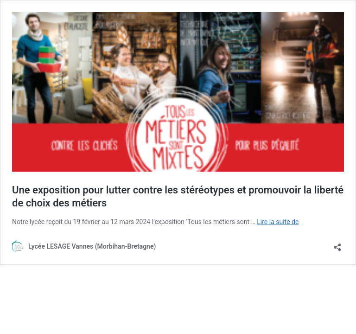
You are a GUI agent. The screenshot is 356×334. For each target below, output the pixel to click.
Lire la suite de (278, 221)
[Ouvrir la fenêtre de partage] (337, 244)
